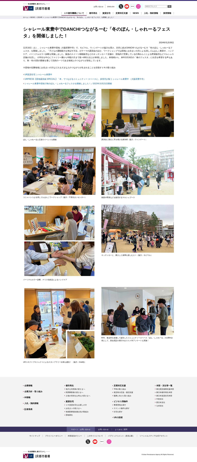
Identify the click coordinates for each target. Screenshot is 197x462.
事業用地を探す (120, 405)
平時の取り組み (120, 389)
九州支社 (159, 406)
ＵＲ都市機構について (74, 13)
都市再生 (93, 13)
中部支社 (159, 399)
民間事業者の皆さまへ (74, 392)
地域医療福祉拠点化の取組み (77, 412)
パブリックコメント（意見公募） (121, 436)
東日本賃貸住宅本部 (164, 396)
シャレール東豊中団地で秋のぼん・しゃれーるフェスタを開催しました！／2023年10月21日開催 (68, 83)
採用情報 (167, 13)
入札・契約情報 (151, 13)
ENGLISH (110, 7)
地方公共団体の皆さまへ (75, 389)
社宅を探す (118, 412)
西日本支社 (160, 402)
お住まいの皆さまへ (74, 408)
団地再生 (69, 415)
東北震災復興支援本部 (165, 389)
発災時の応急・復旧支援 (123, 392)
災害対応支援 (122, 13)
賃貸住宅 (106, 13)
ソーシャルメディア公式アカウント (154, 436)
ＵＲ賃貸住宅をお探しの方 (76, 405)
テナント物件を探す (122, 408)
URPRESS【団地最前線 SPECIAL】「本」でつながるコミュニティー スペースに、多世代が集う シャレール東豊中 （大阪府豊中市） (84, 79)
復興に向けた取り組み (122, 396)
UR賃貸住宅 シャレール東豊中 (38, 74)
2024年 (39, 17)
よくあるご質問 (121, 429)
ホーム (25, 17)
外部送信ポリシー (75, 436)
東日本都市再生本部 (164, 392)
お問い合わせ (98, 7)
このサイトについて (95, 436)
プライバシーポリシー (54, 436)
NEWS (136, 13)
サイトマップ (34, 436)
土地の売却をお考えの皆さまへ (78, 396)
